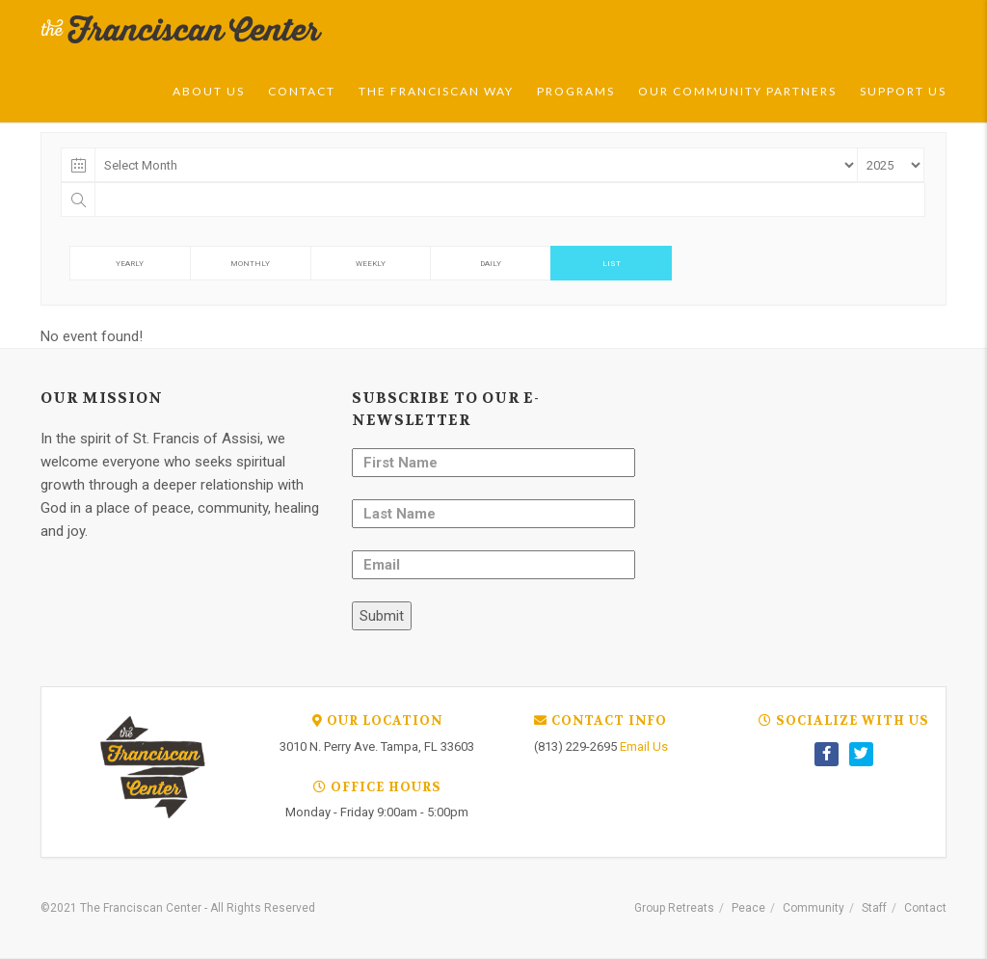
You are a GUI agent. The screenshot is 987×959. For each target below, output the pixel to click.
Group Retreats (674, 908)
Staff (874, 908)
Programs (576, 91)
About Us (209, 91)
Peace (748, 908)
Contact (301, 91)
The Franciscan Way (436, 91)
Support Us (903, 91)
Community (813, 908)
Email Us (644, 746)
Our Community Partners (737, 91)
